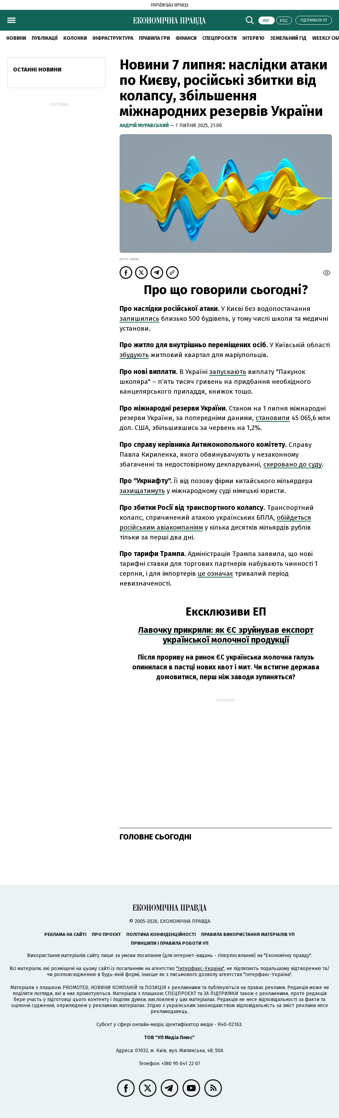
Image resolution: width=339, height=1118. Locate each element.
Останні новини (37, 69)
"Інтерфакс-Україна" (200, 969)
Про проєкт (106, 934)
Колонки (75, 38)
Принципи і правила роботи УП (170, 943)
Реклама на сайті (65, 934)
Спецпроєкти (219, 38)
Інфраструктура (112, 38)
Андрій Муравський (145, 126)
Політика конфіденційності (161, 934)
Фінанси (186, 38)
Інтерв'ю (253, 38)
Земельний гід (288, 38)
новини (16, 38)
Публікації (45, 38)
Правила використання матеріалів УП (248, 934)
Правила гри (154, 38)
